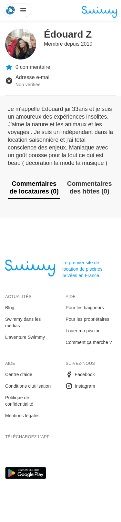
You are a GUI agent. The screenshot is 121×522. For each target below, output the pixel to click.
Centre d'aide (18, 374)
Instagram (80, 386)
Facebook (80, 374)
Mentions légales (22, 415)
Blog (9, 307)
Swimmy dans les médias (23, 322)
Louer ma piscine (83, 330)
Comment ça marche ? (89, 342)
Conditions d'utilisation (28, 386)
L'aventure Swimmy (25, 337)
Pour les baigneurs (85, 307)
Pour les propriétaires (87, 319)
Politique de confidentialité (19, 401)
